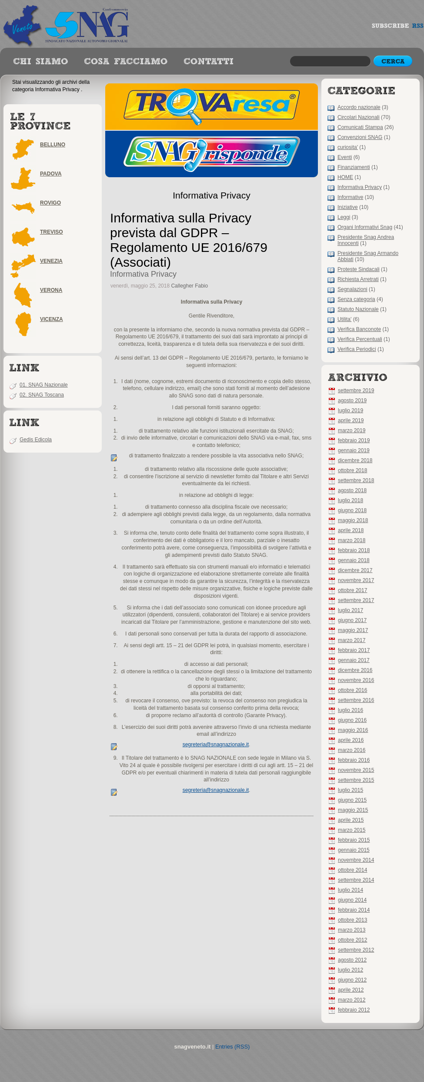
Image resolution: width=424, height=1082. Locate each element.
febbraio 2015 (354, 840)
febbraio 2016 (354, 760)
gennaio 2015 (354, 850)
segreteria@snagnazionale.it (216, 744)
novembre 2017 (356, 580)
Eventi (344, 157)
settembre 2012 (356, 950)
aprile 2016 (351, 740)
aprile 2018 (351, 530)
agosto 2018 (352, 490)
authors (125, 62)
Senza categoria (356, 299)
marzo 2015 (351, 830)
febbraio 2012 (354, 1010)
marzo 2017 (351, 640)
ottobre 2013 (352, 920)
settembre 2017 (356, 600)
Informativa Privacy (359, 187)
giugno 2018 (352, 510)
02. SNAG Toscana (42, 395)
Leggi (343, 217)
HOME (345, 177)
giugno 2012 (352, 980)
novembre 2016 (356, 680)
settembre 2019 (356, 390)
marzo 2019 (351, 430)
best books (209, 62)
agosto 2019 (352, 400)
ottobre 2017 (352, 590)
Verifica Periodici (356, 349)
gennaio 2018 (354, 560)
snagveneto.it (67, 24)
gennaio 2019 (354, 450)
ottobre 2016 (352, 690)
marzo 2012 (351, 1000)
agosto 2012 (352, 960)
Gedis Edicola (36, 440)
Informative (350, 197)
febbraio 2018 (354, 550)
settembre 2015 (356, 780)
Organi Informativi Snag (364, 227)
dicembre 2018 (355, 460)
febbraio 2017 (354, 650)
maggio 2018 (353, 520)
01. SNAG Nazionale (44, 385)
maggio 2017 (353, 630)
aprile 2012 (351, 990)
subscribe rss (398, 27)
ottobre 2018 (352, 470)
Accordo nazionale (359, 107)
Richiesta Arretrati (358, 279)
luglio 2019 (350, 410)
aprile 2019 (351, 420)
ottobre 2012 (352, 940)
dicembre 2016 (355, 670)
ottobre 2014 (352, 870)
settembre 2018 (356, 480)
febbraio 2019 (354, 440)
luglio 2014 (350, 890)
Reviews (40, 62)
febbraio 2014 (354, 910)
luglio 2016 (350, 710)
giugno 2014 (352, 900)
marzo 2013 (351, 930)
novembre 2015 (356, 770)
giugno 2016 (352, 720)
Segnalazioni (352, 289)
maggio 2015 (353, 810)
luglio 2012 (350, 970)
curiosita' (347, 147)
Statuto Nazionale (358, 309)
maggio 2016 (353, 730)
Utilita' (344, 319)
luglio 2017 (350, 610)
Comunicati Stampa (360, 127)
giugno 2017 (352, 620)
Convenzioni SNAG (359, 137)
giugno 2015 (352, 800)
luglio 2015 (350, 790)
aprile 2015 (351, 820)
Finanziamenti (353, 167)
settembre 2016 (356, 700)
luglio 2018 (350, 500)
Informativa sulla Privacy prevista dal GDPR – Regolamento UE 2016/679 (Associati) (188, 240)
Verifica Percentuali (359, 339)
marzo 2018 (351, 540)
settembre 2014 (356, 880)
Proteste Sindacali (358, 269)
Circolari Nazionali (358, 117)
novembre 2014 (356, 860)
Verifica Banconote (359, 329)
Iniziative (347, 207)
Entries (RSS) (232, 1046)
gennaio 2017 (354, 660)
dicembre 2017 (355, 570)
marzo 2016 (351, 750)
